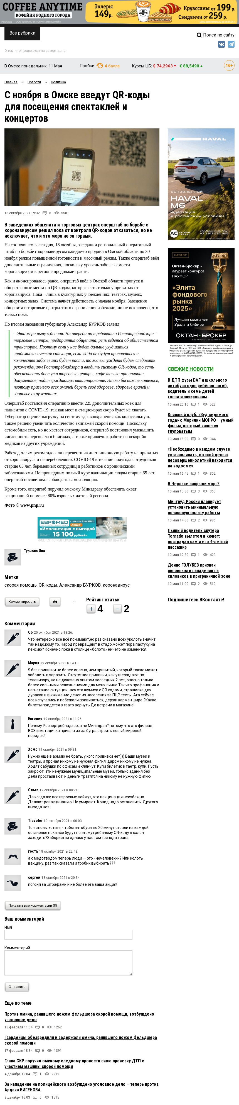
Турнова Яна (34, 551)
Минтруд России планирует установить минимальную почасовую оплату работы (194, 507)
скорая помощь (20, 585)
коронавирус (116, 585)
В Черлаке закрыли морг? (194, 483)
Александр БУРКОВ (80, 585)
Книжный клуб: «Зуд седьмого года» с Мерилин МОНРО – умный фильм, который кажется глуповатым (200, 423)
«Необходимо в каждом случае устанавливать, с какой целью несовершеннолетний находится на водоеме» (200, 458)
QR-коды (48, 585)
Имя (8, 927)
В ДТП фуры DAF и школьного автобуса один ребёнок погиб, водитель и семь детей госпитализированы (198, 388)
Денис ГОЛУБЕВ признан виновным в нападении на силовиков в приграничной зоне (199, 570)
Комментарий (17, 948)
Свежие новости (191, 369)
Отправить (18, 987)
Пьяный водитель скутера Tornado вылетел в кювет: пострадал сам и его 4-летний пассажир (198, 539)
